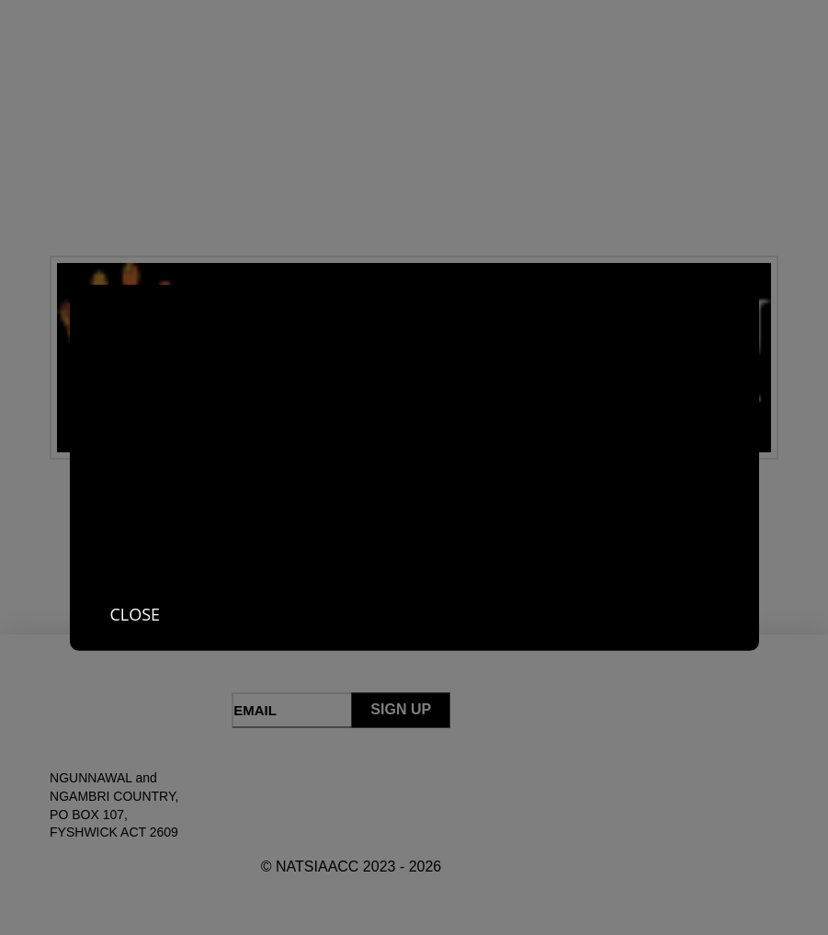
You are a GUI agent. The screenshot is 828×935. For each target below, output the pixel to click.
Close (135, 613)
